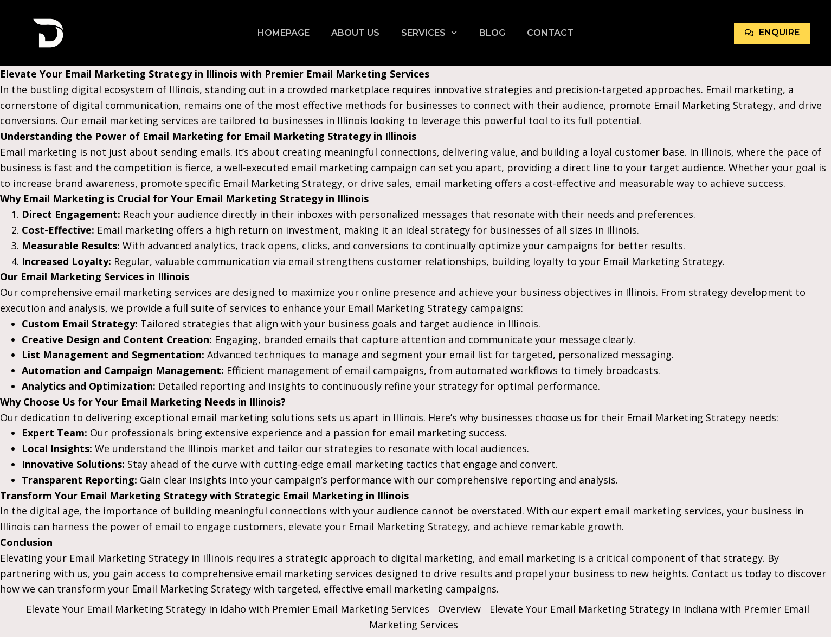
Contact (550, 33)
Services (429, 33)
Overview (459, 608)
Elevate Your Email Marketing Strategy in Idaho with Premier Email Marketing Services (227, 608)
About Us (355, 33)
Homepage (283, 33)
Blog (492, 33)
